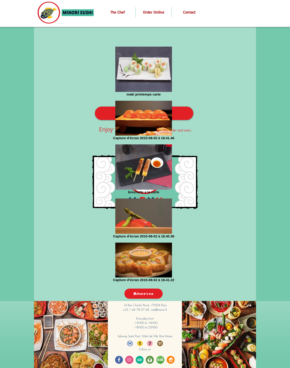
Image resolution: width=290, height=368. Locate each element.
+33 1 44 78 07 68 (136, 310)
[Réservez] (143, 294)
